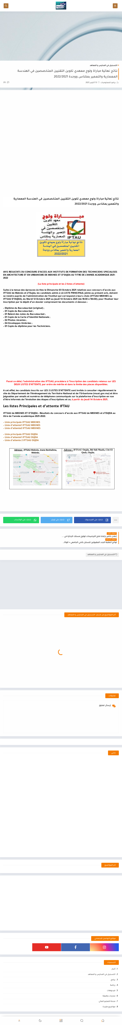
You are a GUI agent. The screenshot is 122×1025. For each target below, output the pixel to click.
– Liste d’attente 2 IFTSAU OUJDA (21, 440)
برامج (113, 974)
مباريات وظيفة (109, 990)
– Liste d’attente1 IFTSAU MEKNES (21, 425)
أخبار (113, 963)
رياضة (112, 979)
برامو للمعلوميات (92, 1014)
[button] (92, 520)
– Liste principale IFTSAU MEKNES (21, 422)
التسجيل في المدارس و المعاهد (103, 66)
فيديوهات (111, 985)
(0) (6, 83)
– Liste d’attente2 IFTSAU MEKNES (22, 428)
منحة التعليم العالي (107, 996)
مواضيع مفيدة (109, 1001)
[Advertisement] (61, 36)
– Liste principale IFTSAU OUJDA (20, 434)
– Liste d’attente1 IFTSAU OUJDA (20, 437)
